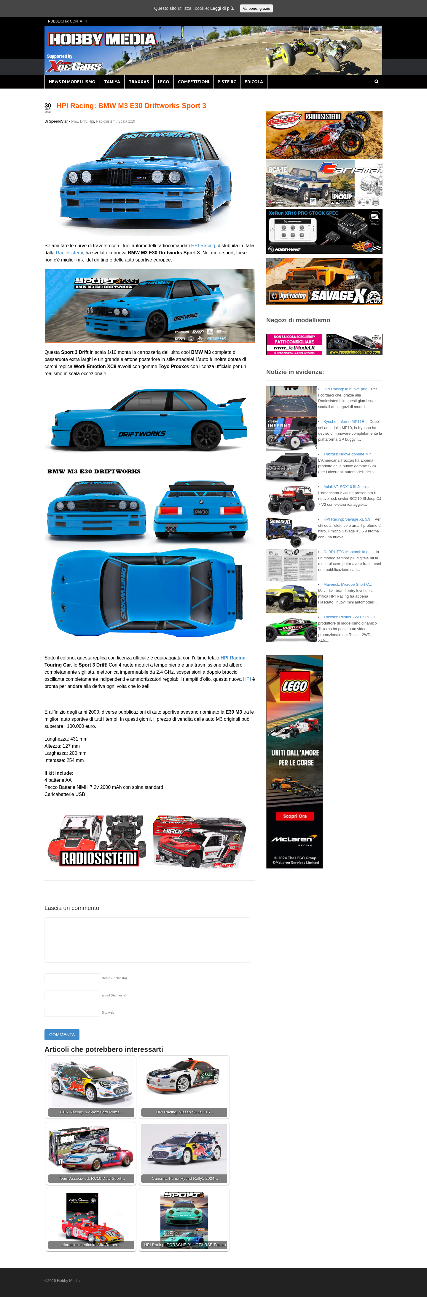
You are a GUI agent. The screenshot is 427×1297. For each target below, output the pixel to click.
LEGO (163, 81)
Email (114, 995)
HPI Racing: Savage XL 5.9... (349, 519)
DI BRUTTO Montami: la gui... (349, 552)
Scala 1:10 (126, 121)
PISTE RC (227, 81)
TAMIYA (112, 81)
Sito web (108, 1012)
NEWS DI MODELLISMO (72, 81)
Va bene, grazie (256, 8)
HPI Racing (203, 245)
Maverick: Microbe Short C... (348, 584)
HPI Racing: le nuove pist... (347, 389)
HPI (247, 679)
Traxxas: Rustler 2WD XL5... (348, 617)
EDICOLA (254, 81)
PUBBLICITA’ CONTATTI (67, 21)
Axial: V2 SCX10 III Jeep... (346, 486)
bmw (74, 121)
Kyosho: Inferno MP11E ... (346, 421)
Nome (114, 978)
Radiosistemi (106, 121)
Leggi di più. (222, 8)
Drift (83, 121)
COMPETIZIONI (193, 81)
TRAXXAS (139, 81)
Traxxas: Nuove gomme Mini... (350, 454)
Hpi (91, 121)
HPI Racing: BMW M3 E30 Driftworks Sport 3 (131, 106)
